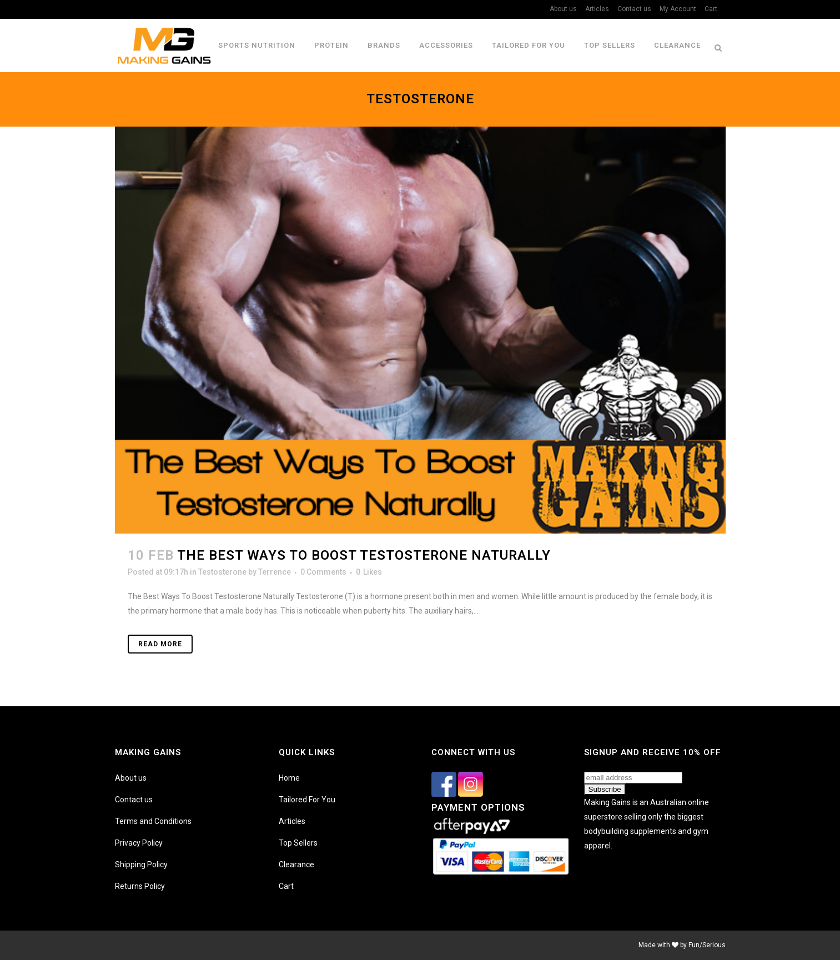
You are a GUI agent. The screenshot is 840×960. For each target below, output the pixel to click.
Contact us (634, 9)
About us (563, 9)
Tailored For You (307, 799)
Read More (160, 644)
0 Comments (323, 571)
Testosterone (222, 571)
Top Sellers (298, 842)
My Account (678, 9)
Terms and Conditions (153, 821)
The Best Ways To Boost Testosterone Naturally (364, 555)
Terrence (274, 571)
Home (289, 777)
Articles (597, 9)
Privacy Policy (139, 842)
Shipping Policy (141, 864)
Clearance (296, 864)
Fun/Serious (707, 945)
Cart (711, 9)
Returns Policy (140, 886)
